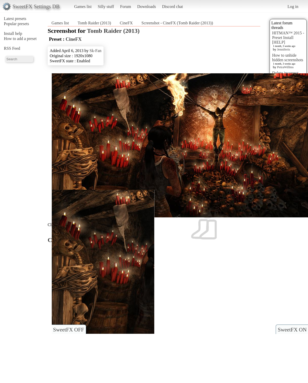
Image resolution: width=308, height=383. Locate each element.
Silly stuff (106, 6)
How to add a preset (20, 38)
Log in (293, 6)
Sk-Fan (95, 50)
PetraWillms (285, 67)
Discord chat (172, 6)
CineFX (126, 23)
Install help (13, 33)
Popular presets (16, 24)
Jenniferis (283, 49)
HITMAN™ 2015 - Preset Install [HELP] (288, 37)
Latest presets (15, 18)
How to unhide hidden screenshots (287, 57)
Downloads (146, 6)
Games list (83, 6)
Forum (125, 6)
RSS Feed (12, 48)
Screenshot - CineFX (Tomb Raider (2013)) (177, 23)
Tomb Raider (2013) (94, 23)
